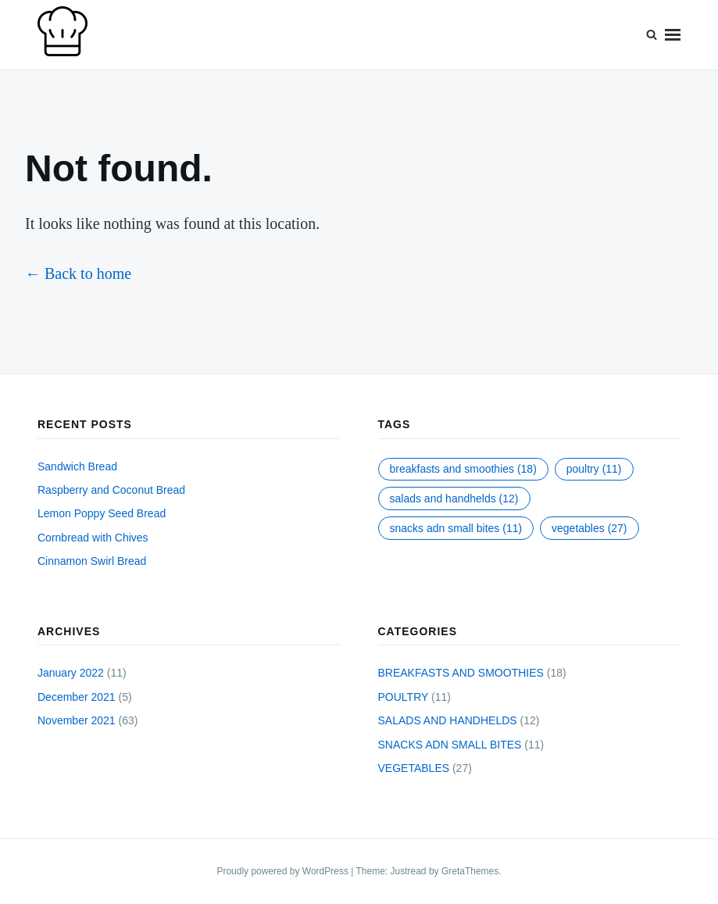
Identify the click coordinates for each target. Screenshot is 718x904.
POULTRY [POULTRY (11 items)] (594, 469)
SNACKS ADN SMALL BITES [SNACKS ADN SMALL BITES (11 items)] (456, 528)
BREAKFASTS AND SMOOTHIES (461, 672)
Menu (672, 35)
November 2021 (77, 720)
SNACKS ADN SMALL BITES (450, 744)
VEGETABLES (414, 768)
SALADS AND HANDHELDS (447, 720)
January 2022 (71, 672)
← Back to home (78, 273)
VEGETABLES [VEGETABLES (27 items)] (589, 528)
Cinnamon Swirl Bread (92, 561)
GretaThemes (469, 871)
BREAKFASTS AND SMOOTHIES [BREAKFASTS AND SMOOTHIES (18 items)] (463, 469)
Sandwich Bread (77, 466)
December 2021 (77, 697)
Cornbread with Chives (93, 537)
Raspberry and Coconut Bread (111, 490)
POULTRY (403, 697)
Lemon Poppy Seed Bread (102, 513)
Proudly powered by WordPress (283, 871)
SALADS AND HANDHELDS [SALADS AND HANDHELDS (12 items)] (454, 498)
